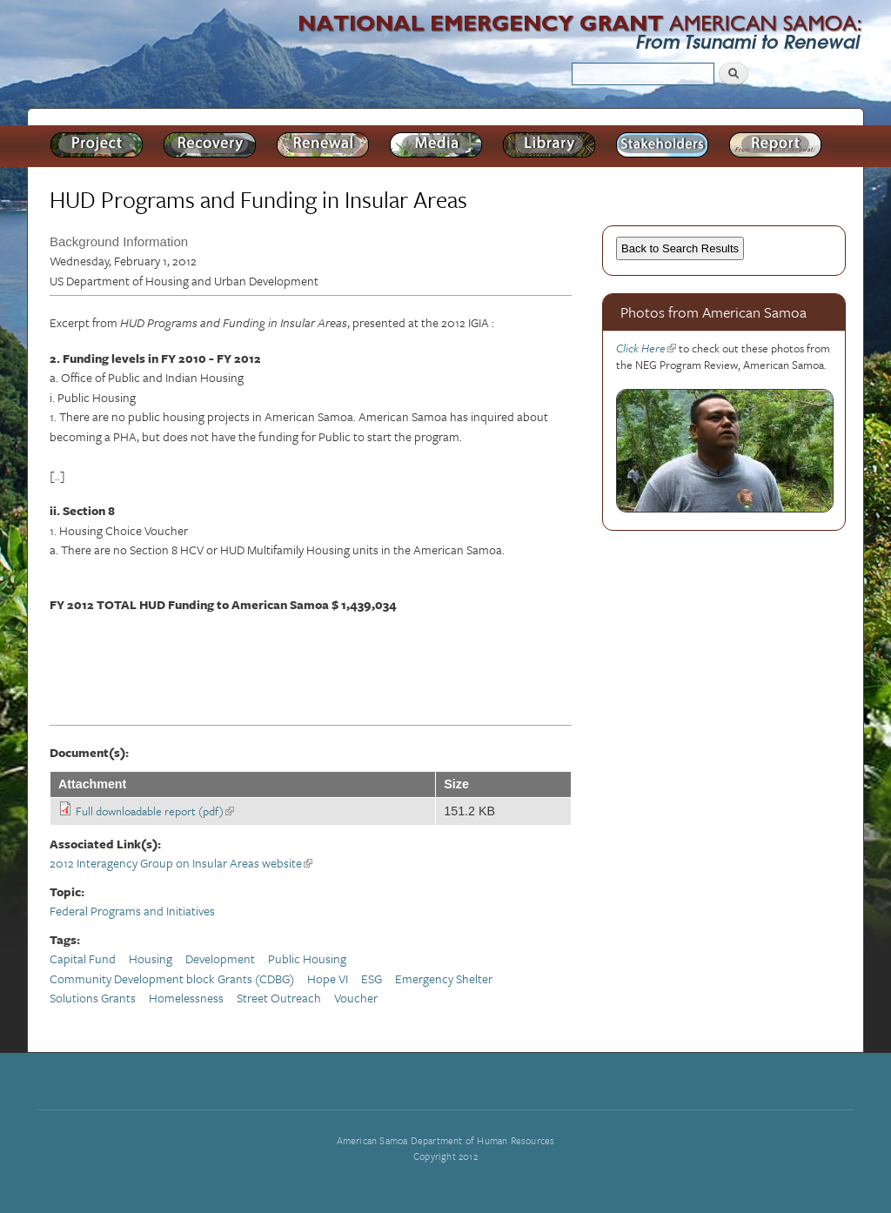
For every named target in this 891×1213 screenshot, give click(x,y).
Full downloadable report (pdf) (155, 811)
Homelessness (186, 997)
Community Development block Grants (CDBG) (172, 978)
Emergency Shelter (443, 978)
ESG (371, 978)
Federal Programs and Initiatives (132, 910)
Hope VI (327, 978)
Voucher (356, 997)
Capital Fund (83, 958)
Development (220, 958)
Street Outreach (279, 997)
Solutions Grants (93, 997)
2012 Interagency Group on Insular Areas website (181, 863)
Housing (150, 958)
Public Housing (307, 958)
